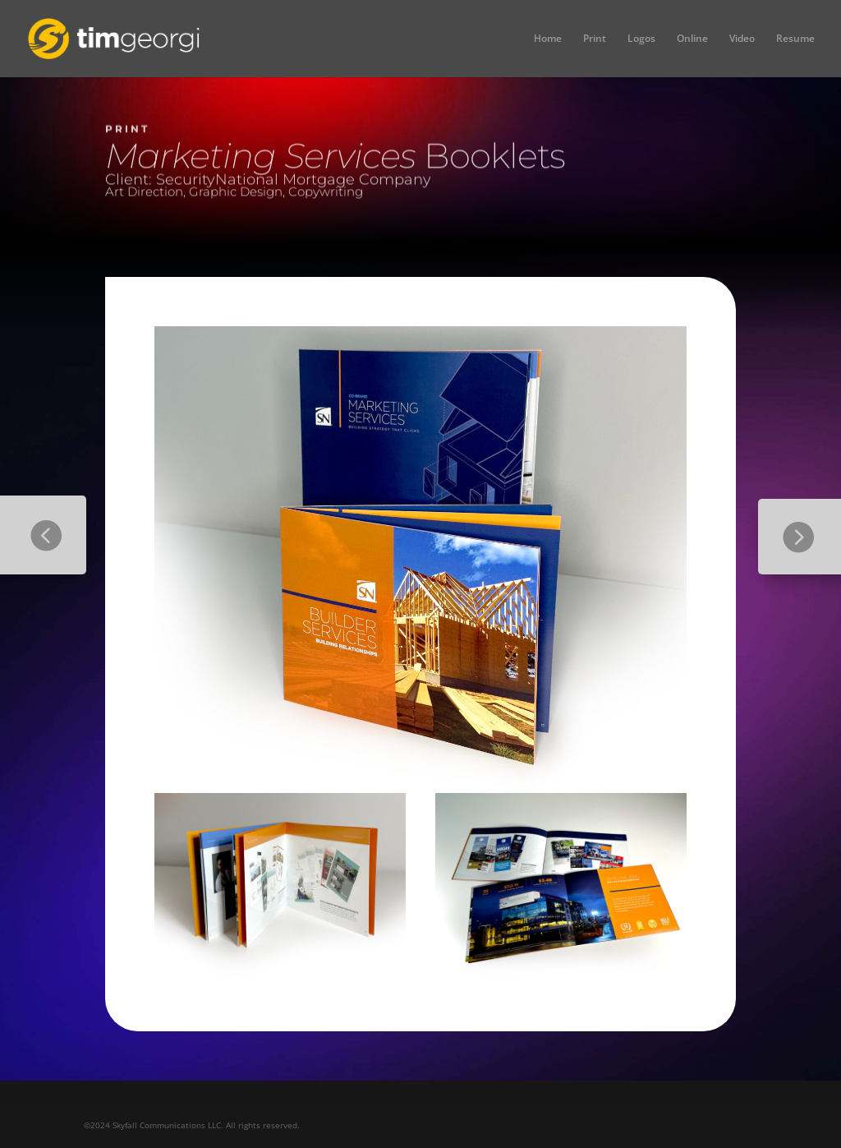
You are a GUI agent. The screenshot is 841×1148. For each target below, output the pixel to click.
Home (548, 39)
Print (594, 39)
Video (742, 39)
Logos (641, 39)
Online (692, 39)
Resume (795, 39)
